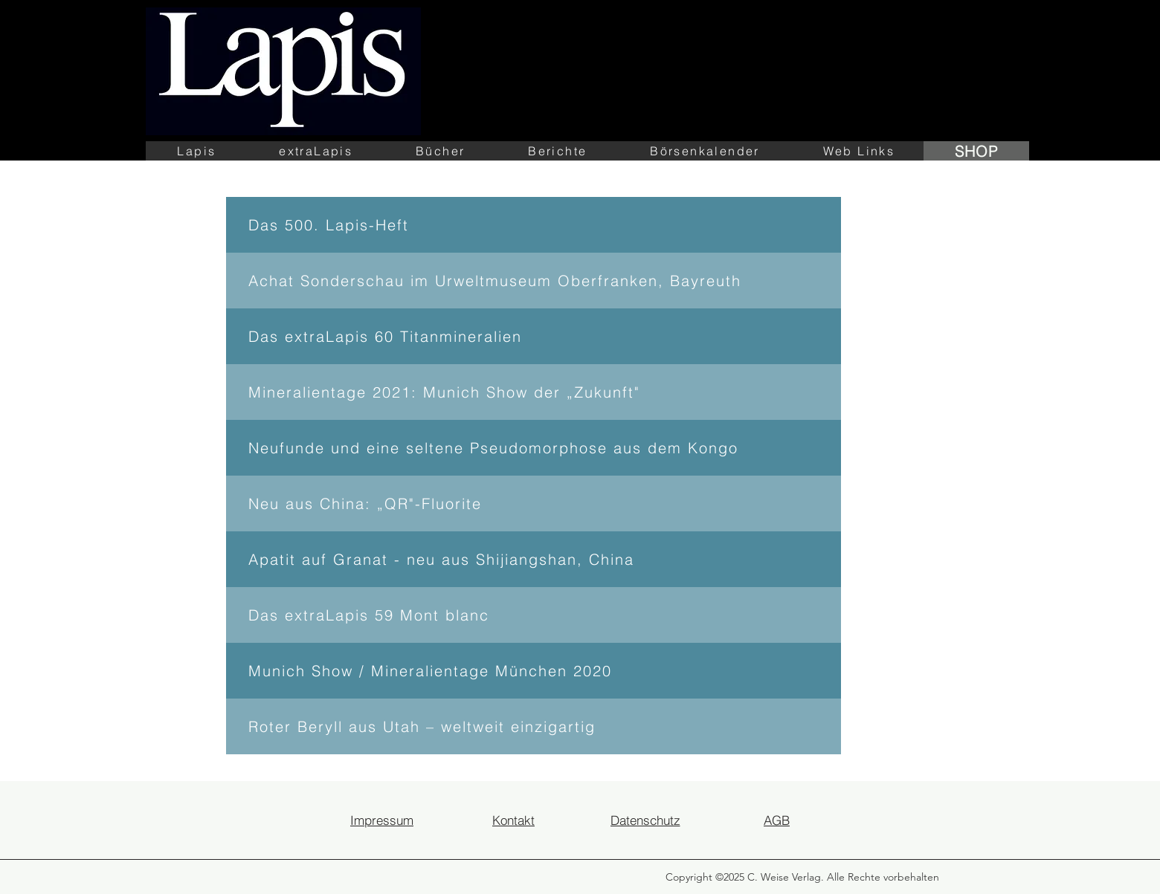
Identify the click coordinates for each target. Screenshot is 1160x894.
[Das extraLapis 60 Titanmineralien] (533, 336)
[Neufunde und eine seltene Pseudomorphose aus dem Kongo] (533, 448)
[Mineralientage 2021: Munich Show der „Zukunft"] (533, 392)
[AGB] (777, 820)
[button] (197, 151)
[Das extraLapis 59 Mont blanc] (533, 615)
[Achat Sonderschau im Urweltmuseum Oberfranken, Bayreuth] (533, 280)
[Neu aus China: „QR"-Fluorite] (533, 503)
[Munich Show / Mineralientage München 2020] (533, 671)
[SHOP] (976, 151)
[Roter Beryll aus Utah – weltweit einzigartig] (533, 726)
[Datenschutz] (645, 820)
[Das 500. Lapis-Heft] (533, 225)
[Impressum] (382, 820)
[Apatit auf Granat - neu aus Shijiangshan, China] (533, 559)
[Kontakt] (513, 820)
